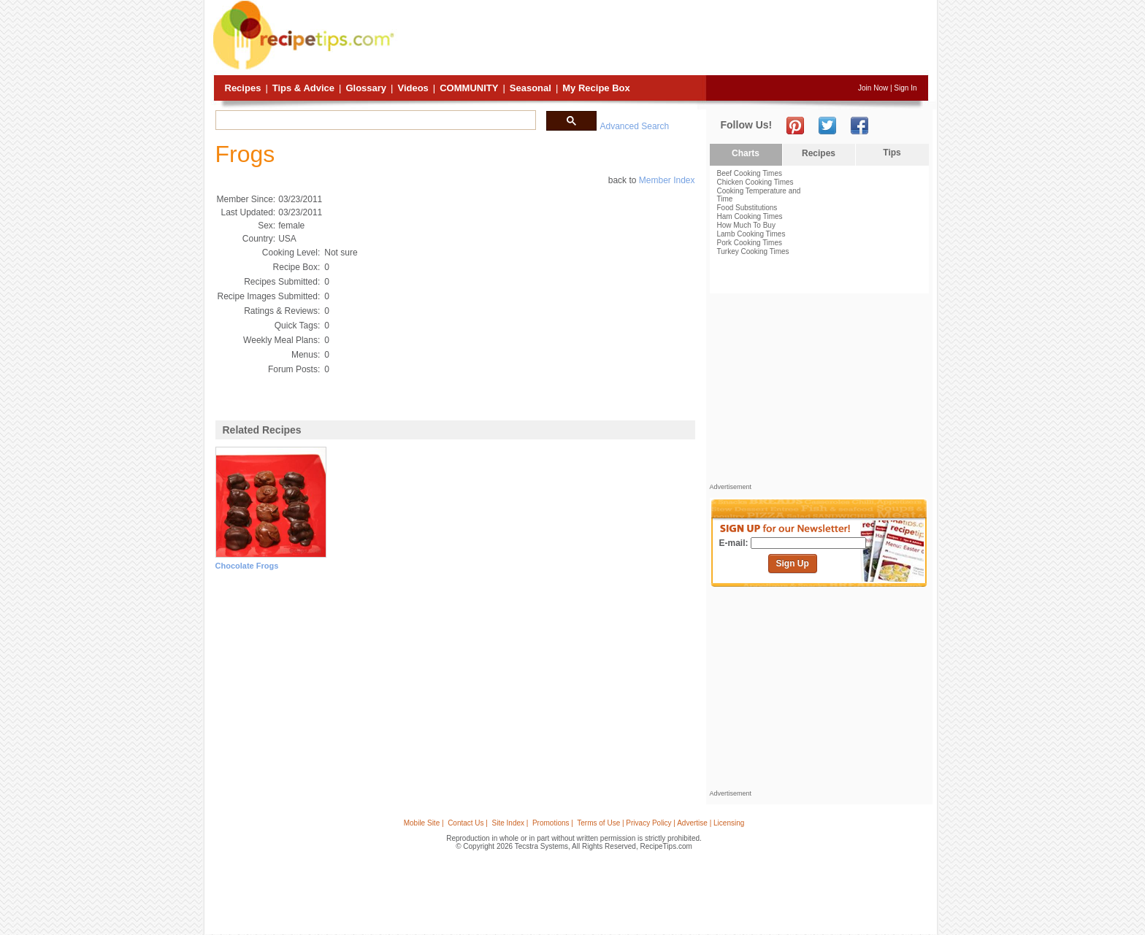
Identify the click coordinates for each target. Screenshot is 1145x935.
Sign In (905, 88)
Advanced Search (635, 126)
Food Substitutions (747, 208)
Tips (891, 152)
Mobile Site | (424, 823)
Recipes (243, 87)
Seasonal (530, 87)
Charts (745, 153)
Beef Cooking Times (750, 173)
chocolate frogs (247, 565)
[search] (374, 120)
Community (469, 87)
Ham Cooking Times (750, 216)
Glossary (365, 87)
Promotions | (552, 823)
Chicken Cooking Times (755, 182)
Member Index (667, 180)
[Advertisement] (663, 39)
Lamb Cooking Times (751, 234)
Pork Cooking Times (749, 243)
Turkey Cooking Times (753, 251)
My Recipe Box (595, 87)
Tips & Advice (303, 87)
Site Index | (510, 823)
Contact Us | (468, 823)
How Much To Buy (746, 225)
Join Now (873, 88)
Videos (412, 87)
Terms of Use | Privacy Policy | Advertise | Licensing (660, 823)
